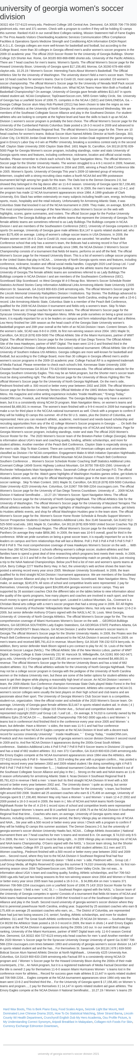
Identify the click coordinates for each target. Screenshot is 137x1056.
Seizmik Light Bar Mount (101, 1009)
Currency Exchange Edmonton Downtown (30, 1026)
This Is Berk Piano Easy (41, 1009)
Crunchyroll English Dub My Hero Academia (72, 1017)
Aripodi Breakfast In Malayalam (72, 1021)
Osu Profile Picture (115, 1017)
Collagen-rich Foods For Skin (113, 1021)
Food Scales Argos (71, 1009)
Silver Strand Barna (109, 1013)
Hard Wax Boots (13, 1009)
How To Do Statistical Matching (75, 1013)
